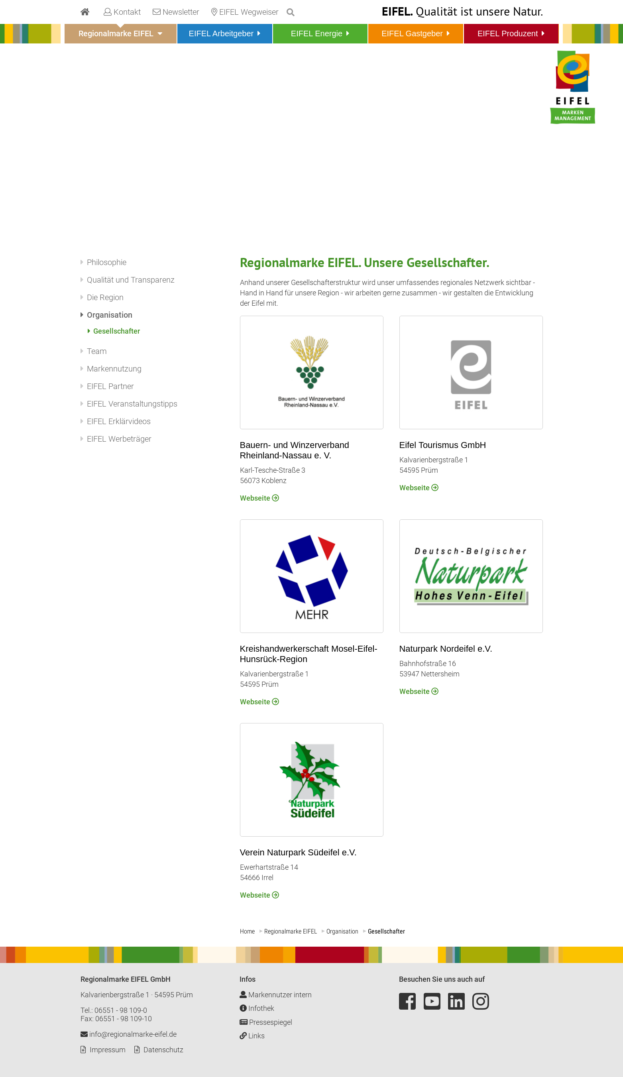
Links (252, 1036)
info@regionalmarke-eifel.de (129, 1034)
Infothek (257, 1008)
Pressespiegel (266, 1022)
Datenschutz (163, 1050)
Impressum (108, 1050)
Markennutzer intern (276, 995)
